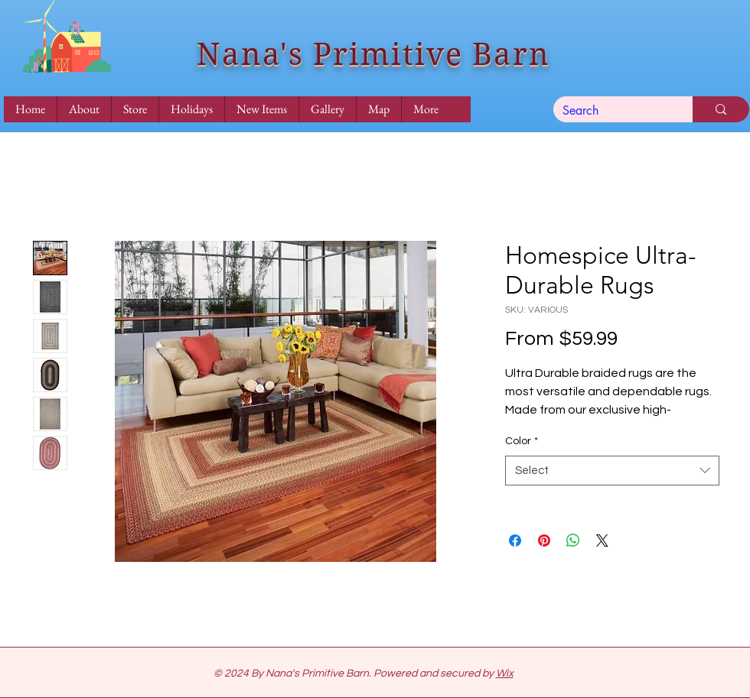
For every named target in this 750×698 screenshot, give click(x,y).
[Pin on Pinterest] (544, 540)
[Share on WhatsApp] (573, 540)
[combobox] (612, 470)
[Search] (611, 110)
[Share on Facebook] (515, 540)
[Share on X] (602, 540)
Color (521, 441)
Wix (505, 673)
